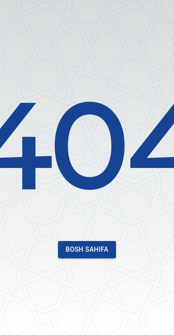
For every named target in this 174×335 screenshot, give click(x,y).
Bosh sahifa (87, 249)
